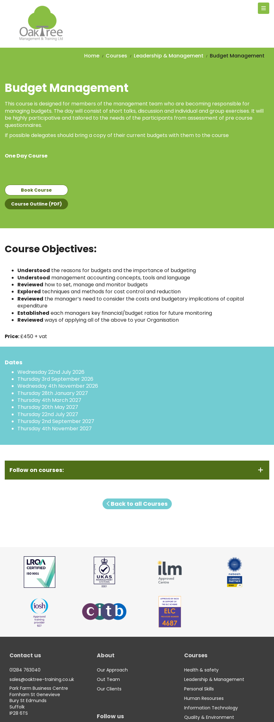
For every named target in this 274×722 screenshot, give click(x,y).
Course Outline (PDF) (36, 204)
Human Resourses (204, 698)
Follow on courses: (36, 470)
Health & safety (201, 670)
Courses (116, 55)
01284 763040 (24, 670)
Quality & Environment (209, 717)
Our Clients (109, 689)
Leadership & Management (168, 55)
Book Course (36, 190)
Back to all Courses (137, 504)
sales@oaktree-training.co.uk (41, 679)
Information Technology (211, 708)
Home (91, 55)
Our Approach (112, 670)
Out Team (108, 679)
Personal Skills (199, 689)
